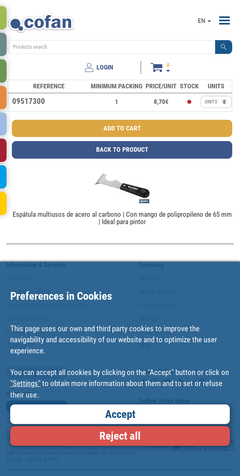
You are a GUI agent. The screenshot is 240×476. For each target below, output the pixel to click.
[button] (223, 47)
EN (204, 21)
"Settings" (25, 383)
